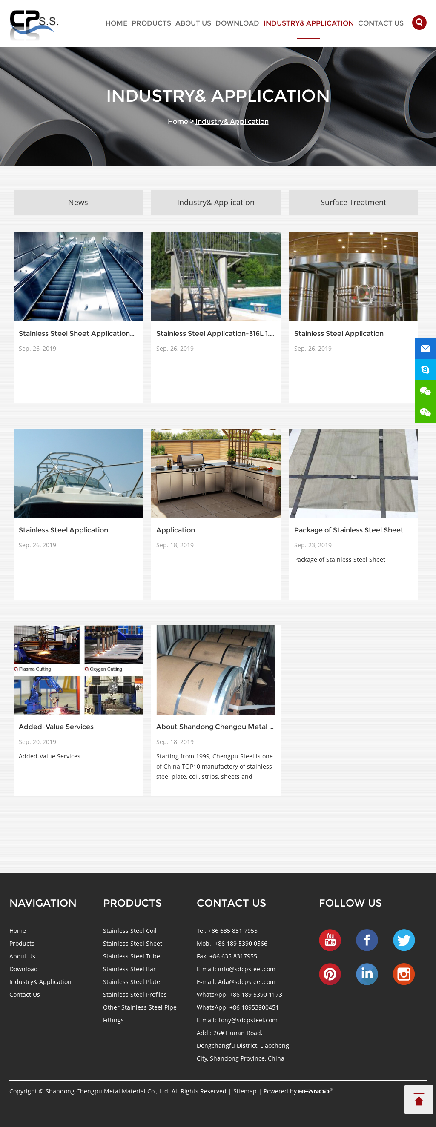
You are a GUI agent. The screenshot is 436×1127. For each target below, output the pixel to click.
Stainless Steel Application (339, 333)
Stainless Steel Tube (131, 956)
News (78, 202)
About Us (193, 23)
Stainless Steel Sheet (132, 943)
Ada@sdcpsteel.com (246, 982)
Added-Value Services (56, 727)
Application (175, 530)
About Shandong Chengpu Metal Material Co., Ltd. (215, 727)
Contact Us (381, 23)
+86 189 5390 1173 (255, 994)
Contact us (231, 903)
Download (237, 23)
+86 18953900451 (254, 1007)
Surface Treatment (353, 202)
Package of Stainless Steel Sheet (349, 530)
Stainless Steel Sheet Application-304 (78, 333)
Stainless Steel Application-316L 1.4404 (215, 333)
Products (151, 23)
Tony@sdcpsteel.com (248, 1020)
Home (116, 23)
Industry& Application (309, 23)
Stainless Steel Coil (130, 931)
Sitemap (245, 1091)
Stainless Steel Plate (131, 982)
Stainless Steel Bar (129, 969)
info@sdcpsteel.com (246, 969)
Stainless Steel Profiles (135, 994)
